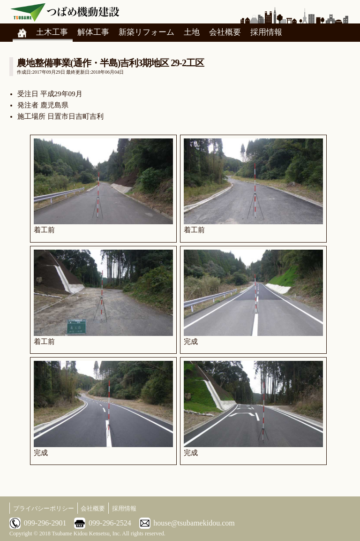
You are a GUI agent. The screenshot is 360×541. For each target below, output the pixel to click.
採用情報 (266, 32)
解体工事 (93, 32)
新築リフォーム (146, 32)
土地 (192, 32)
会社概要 (225, 32)
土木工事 (52, 32)
